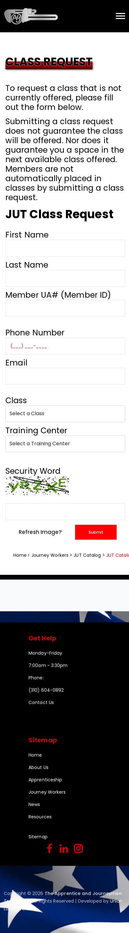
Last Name (26, 264)
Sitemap (38, 837)
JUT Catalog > (90, 555)
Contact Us (41, 702)
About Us (38, 767)
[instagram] (78, 849)
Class (18, 400)
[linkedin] (63, 849)
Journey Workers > (52, 555)
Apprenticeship (45, 780)
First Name (26, 234)
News (34, 804)
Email (16, 362)
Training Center (38, 430)
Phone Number (34, 332)
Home (20, 555)
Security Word (33, 471)
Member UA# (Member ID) (58, 295)
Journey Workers (47, 792)
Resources (40, 817)
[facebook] (49, 849)
